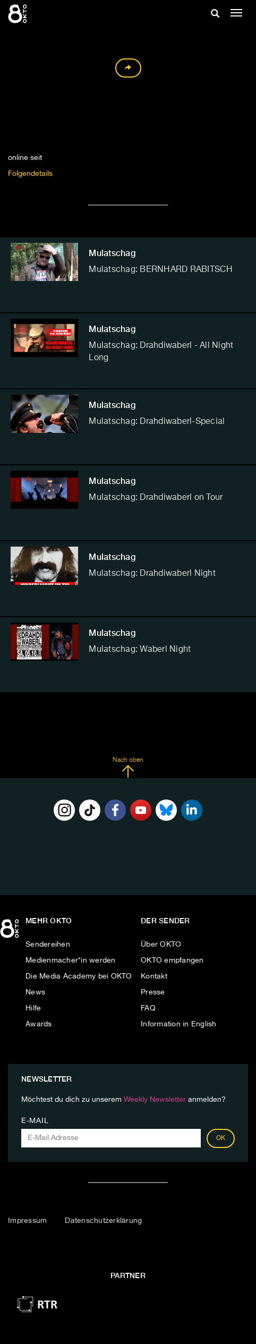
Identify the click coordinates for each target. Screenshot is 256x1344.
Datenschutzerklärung (103, 1220)
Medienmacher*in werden (70, 960)
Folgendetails (30, 173)
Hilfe (33, 1008)
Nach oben (128, 767)
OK (221, 1138)
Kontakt (154, 976)
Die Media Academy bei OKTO (78, 976)
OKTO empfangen (172, 960)
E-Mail (34, 1121)
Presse (153, 992)
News (35, 992)
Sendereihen (47, 944)
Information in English (179, 1024)
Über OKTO (161, 944)
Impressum (27, 1220)
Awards (38, 1024)
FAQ (148, 1008)
